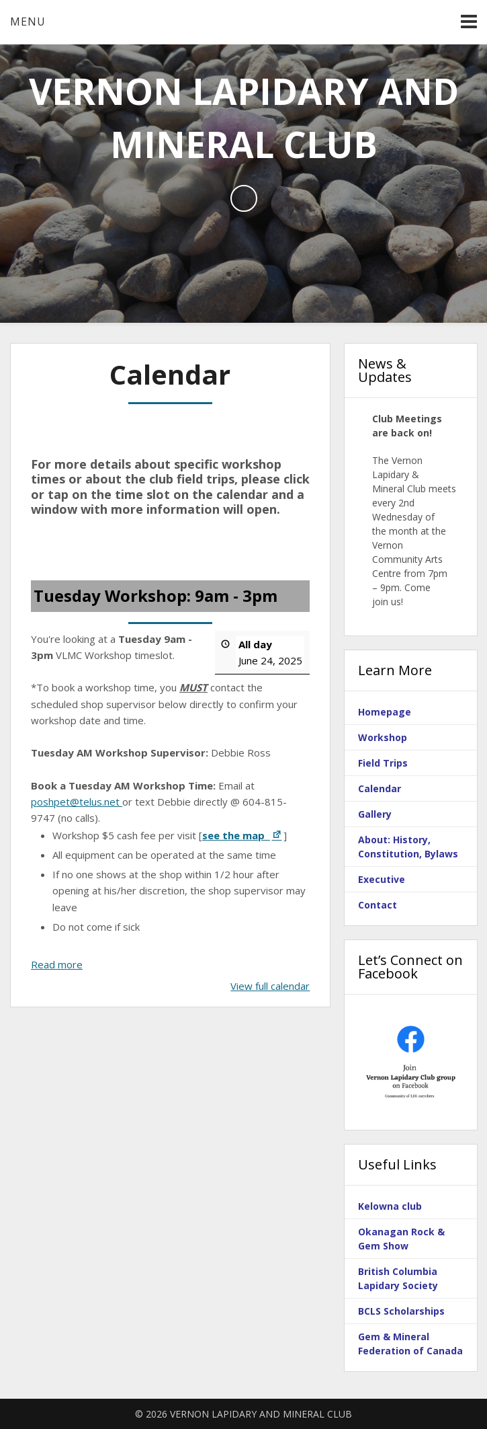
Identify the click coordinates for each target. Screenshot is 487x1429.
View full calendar (270, 985)
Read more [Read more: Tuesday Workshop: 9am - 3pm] (57, 963)
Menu (28, 21)
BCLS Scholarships (401, 1311)
